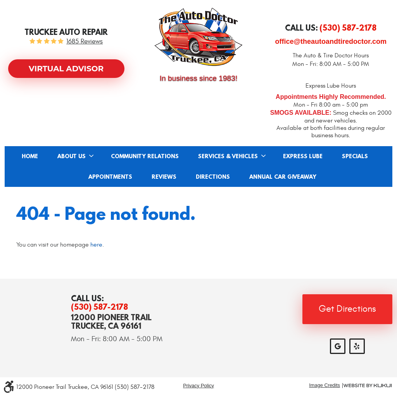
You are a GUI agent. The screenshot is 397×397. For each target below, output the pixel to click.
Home (30, 157)
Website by (367, 385)
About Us (71, 157)
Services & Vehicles (228, 157)
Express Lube (303, 157)
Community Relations (145, 157)
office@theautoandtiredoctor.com (331, 41)
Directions (213, 177)
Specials (355, 157)
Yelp (357, 346)
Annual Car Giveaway (282, 177)
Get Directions (347, 309)
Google (337, 346)
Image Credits (324, 385)
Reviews (164, 177)
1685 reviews (84, 41)
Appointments (110, 177)
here (96, 244)
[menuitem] (30, 156)
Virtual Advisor (66, 68)
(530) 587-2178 (99, 307)
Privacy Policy (198, 385)
